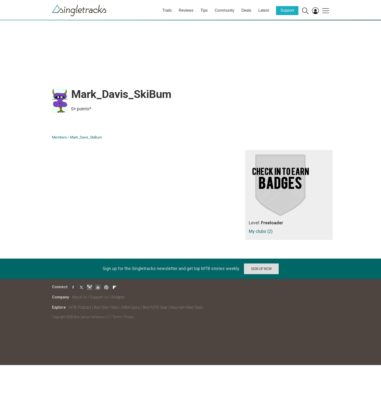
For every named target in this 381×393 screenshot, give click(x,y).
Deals (246, 10)
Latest (263, 10)
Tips (204, 10)
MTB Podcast (80, 307)
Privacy (129, 317)
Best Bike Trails (106, 307)
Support (287, 10)
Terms (116, 317)
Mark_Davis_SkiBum (86, 137)
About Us (79, 297)
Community (224, 10)
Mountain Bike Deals (186, 307)
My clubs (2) (261, 231)
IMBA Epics (130, 307)
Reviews (186, 10)
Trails (167, 10)
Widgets (118, 297)
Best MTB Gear (155, 307)
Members (59, 137)
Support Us (99, 297)
